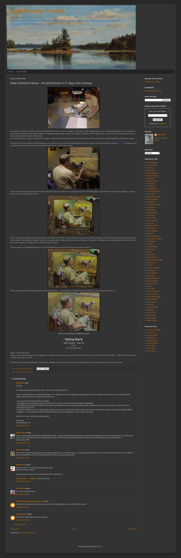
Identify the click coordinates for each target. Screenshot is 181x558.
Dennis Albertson (153, 294)
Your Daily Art (151, 351)
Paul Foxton (151, 348)
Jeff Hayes (150, 310)
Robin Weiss (151, 210)
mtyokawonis (151, 255)
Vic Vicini (150, 265)
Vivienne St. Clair (153, 291)
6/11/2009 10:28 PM (23, 494)
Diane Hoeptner (22, 514)
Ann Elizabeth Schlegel (155, 260)
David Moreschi (152, 181)
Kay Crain (150, 223)
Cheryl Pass (151, 178)
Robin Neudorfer (152, 220)
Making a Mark (152, 340)
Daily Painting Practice (37, 11)
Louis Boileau (151, 302)
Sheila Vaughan (152, 199)
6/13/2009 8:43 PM (22, 507)
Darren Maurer (152, 320)
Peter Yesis (161, 135)
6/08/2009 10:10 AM (23, 443)
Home (10, 72)
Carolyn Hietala (152, 247)
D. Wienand (151, 186)
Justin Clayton (151, 318)
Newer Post (15, 529)
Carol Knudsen (152, 165)
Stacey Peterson (152, 173)
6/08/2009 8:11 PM (22, 458)
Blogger (99, 546)
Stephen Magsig (152, 176)
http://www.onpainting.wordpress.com (30, 501)
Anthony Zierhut (152, 335)
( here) (121, 143)
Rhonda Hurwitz (152, 226)
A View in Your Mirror (154, 330)
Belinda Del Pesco (153, 278)
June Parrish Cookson (154, 239)
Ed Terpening (21, 488)
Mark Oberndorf (152, 281)
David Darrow (151, 262)
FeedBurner (162, 124)
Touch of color (151, 283)
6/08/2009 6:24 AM (22, 426)
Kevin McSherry (152, 257)
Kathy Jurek (20, 450)
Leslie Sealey (151, 241)
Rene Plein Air (152, 189)
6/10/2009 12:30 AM (23, 481)
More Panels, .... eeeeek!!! (26, 479)
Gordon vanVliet (152, 307)
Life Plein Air (151, 332)
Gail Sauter (20, 383)
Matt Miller (150, 305)
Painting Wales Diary (154, 191)
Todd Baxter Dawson (154, 197)
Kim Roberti (151, 228)
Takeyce (149, 286)
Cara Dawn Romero (153, 204)
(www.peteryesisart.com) (153, 91)
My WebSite (22, 72)
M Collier (150, 244)
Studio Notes (151, 338)
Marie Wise (150, 234)
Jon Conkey (151, 276)
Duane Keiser (151, 315)
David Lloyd (151, 249)
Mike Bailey (151, 183)
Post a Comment (19, 524)
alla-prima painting (153, 268)
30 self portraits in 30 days (24, 372)
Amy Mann (150, 168)
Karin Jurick (151, 194)
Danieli (149, 252)
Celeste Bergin (21, 433)
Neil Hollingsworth (153, 236)
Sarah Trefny (151, 218)
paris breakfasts (152, 273)
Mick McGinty (151, 312)
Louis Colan (151, 289)
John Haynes (151, 270)
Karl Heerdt (151, 202)
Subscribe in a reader (152, 82)
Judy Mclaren (151, 207)
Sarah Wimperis (152, 299)
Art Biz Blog (151, 346)
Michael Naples (152, 212)
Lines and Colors (152, 343)
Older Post (132, 529)
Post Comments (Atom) (28, 533)
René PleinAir (21, 465)
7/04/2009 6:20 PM (22, 520)
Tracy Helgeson (152, 231)
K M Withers (151, 215)
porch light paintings (154, 297)
